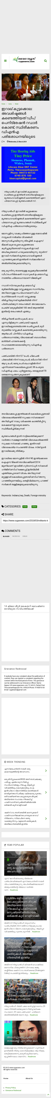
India (10, 104)
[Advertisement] (24, 28)
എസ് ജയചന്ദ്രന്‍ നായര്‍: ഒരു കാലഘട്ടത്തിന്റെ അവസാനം (23, 868)
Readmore (14, 890)
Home (3, 104)
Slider (16, 104)
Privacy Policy (10, 1088)
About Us (29, 1078)
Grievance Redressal (13, 1090)
